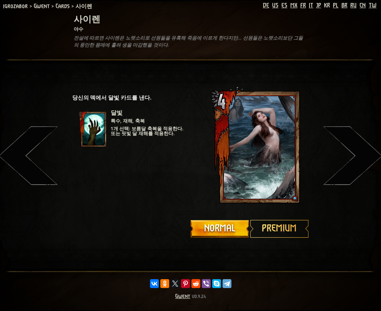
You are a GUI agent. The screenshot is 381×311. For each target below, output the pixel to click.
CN (363, 5)
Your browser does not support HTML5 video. (250, 147)
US (275, 5)
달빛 (117, 113)
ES (284, 5)
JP (318, 5)
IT (311, 5)
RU (353, 5)
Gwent (182, 296)
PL (335, 5)
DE (266, 5)
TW (373, 5)
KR (327, 5)
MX (293, 5)
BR (344, 5)
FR (303, 5)
